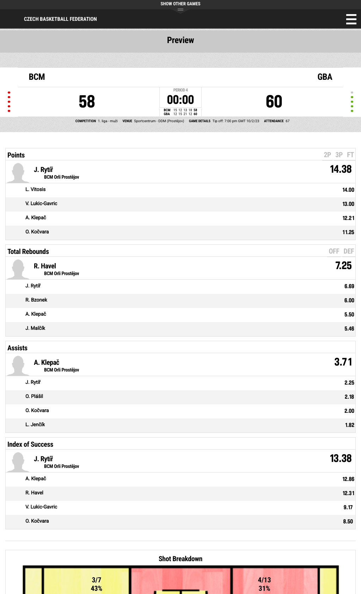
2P (327, 154)
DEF (349, 251)
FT (350, 154)
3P (339, 154)
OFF (334, 251)
